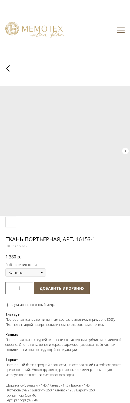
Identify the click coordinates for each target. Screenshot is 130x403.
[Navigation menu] (121, 30)
